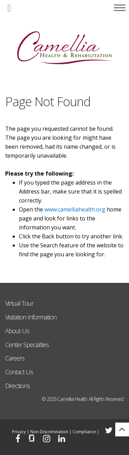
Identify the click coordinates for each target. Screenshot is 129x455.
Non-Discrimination (49, 432)
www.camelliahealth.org (74, 209)
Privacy (19, 432)
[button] (9, 8)
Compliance (84, 432)
